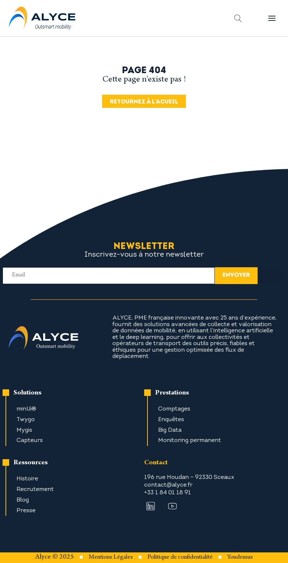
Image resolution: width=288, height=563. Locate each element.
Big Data (170, 430)
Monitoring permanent (189, 440)
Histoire (27, 479)
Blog (22, 500)
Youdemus (240, 557)
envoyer (236, 275)
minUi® (26, 409)
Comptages (174, 409)
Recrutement (35, 489)
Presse (25, 511)
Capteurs (29, 440)
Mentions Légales (111, 557)
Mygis (24, 430)
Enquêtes (171, 420)
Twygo (25, 420)
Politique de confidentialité (180, 557)
